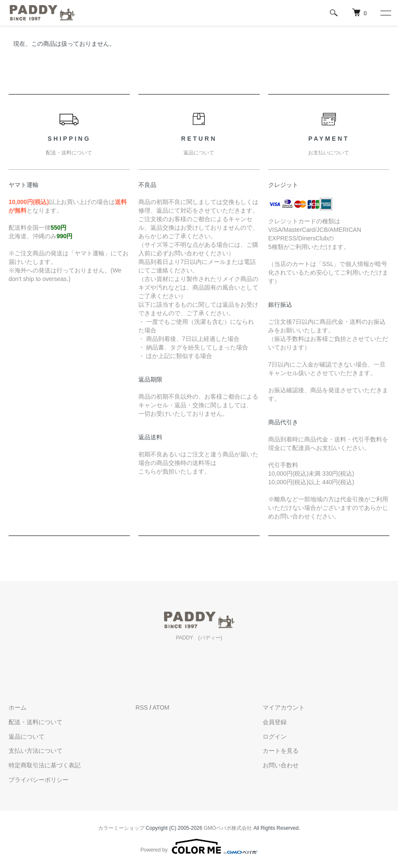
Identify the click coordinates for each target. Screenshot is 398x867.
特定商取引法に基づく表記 (45, 765)
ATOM (161, 707)
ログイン (275, 736)
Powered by (199, 846)
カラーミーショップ (121, 828)
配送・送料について (36, 722)
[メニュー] (385, 13)
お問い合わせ (281, 765)
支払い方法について (36, 750)
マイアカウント (284, 707)
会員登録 (275, 722)
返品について (27, 736)
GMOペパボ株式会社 (228, 828)
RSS (141, 707)
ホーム (18, 707)
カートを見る (281, 750)
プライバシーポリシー (39, 779)
